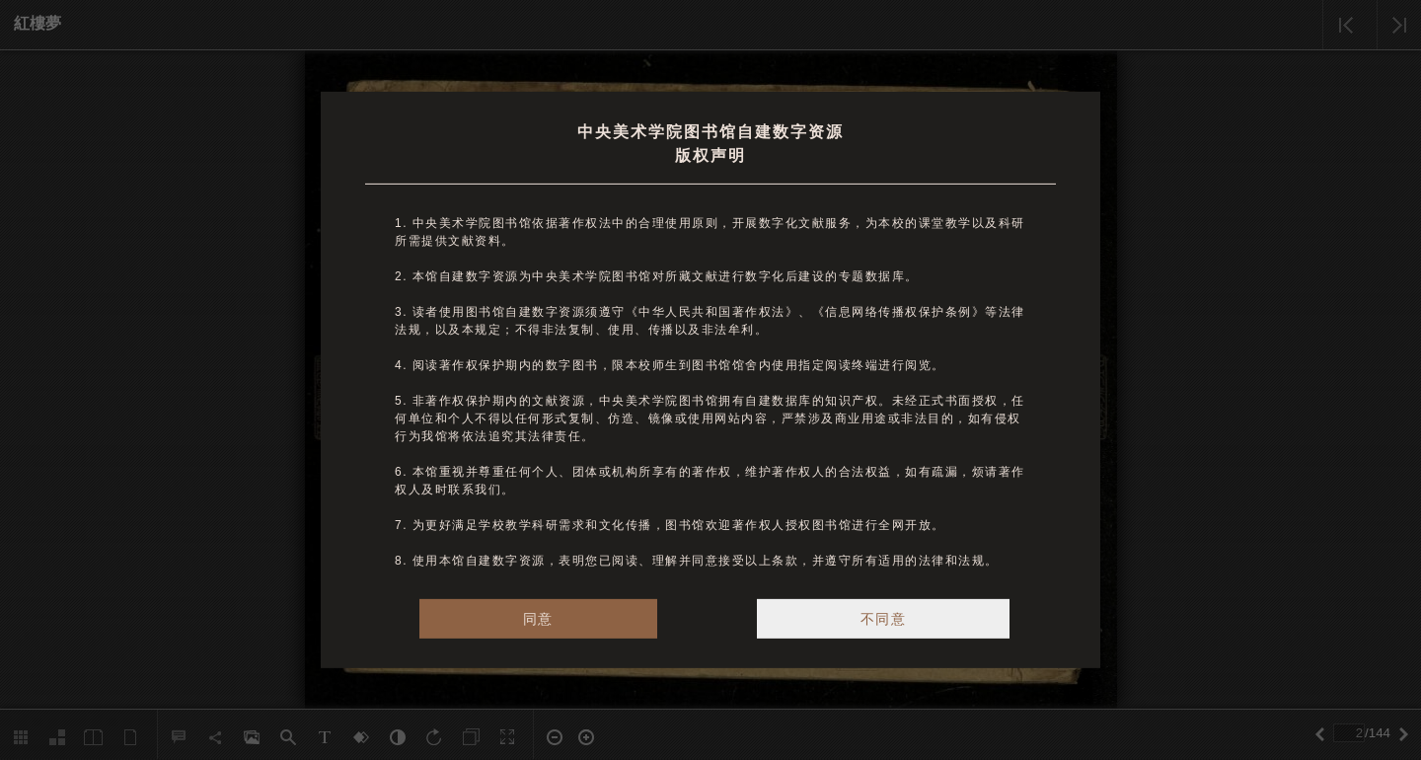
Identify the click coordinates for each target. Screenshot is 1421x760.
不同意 (883, 619)
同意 (538, 619)
